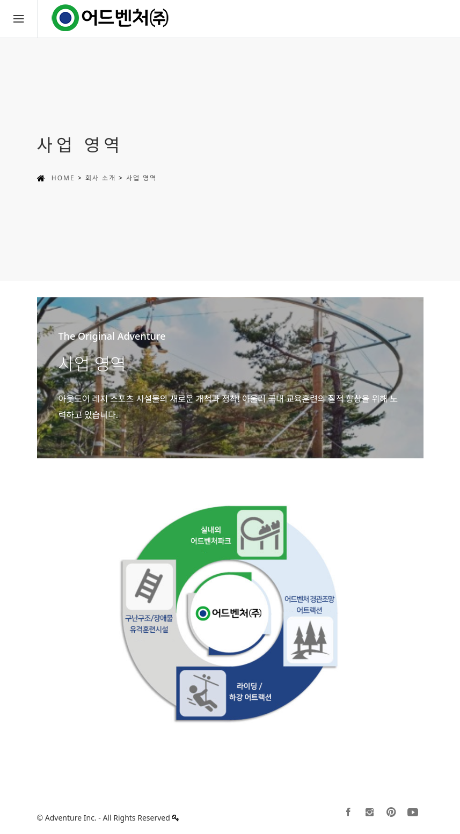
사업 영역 (141, 177)
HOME (63, 177)
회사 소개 (100, 177)
